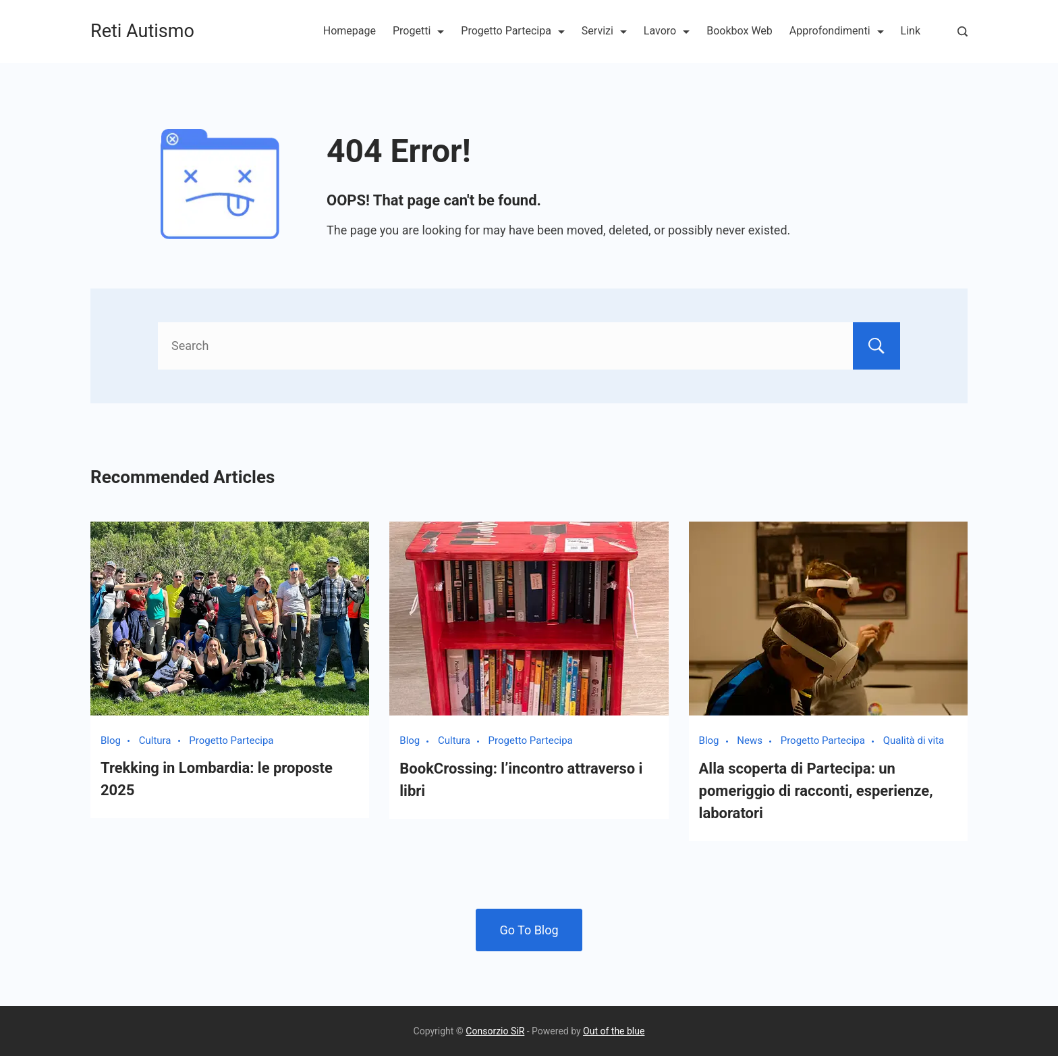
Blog (111, 740)
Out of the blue (613, 1031)
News (749, 740)
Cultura (155, 740)
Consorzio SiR (495, 1031)
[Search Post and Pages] (962, 31)
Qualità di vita (914, 740)
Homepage (349, 30)
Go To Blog (528, 930)
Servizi (604, 30)
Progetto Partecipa (513, 30)
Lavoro (667, 30)
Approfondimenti (836, 30)
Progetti (418, 30)
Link (910, 30)
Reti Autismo (142, 31)
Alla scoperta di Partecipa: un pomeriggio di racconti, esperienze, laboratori (816, 791)
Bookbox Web (739, 30)
